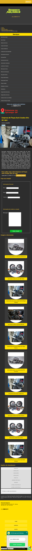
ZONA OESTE (16, 475)
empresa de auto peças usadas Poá (16, 393)
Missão (16, 529)
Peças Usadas (4, 83)
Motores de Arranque (5, 71)
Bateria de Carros (4, 42)
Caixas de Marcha (4, 48)
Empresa (16, 525)
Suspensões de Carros (5, 94)
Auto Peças (3, 40)
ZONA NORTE (16, 473)
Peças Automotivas (5, 77)
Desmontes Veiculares (5, 63)
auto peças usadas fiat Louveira (16, 437)
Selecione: (16, 468)
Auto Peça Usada (4, 37)
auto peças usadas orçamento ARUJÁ (16, 324)
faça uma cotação (21, 175)
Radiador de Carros (4, 86)
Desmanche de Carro (5, 54)
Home (16, 521)
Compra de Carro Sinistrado (6, 51)
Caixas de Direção (4, 45)
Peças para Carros (4, 80)
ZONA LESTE (16, 470)
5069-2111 (17, 16)
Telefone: (11, 197)
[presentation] (12, 203)
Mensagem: (12, 219)
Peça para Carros (4, 74)
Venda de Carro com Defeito (6, 97)
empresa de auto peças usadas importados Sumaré (16, 460)
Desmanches (3, 57)
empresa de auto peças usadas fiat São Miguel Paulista (16, 301)
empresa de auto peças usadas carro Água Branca (16, 347)
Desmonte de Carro (4, 60)
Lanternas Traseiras (5, 66)
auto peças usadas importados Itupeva (16, 415)
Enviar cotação (16, 231)
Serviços (16, 34)
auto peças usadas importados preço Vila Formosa (16, 371)
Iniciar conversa (17, 544)
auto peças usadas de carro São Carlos (16, 278)
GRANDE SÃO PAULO (16, 480)
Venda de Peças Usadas (5, 100)
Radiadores (3, 89)
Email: (10, 193)
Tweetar (3, 125)
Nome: (11, 188)
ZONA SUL (16, 477)
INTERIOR (16, 482)
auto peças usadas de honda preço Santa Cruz (16, 256)
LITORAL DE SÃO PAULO (16, 484)
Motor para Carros (4, 68)
